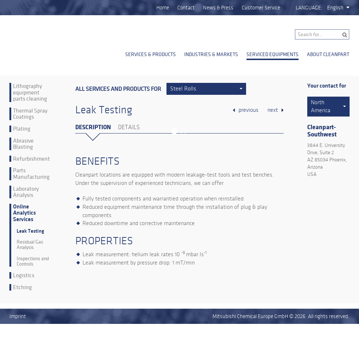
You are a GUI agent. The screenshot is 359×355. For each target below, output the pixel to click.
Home (162, 7)
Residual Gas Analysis (30, 244)
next (272, 110)
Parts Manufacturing (31, 173)
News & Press (218, 7)
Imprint (17, 316)
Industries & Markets (211, 54)
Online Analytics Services (24, 213)
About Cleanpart (328, 54)
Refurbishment (31, 159)
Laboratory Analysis (26, 192)
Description (93, 127)
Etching (22, 287)
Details (129, 127)
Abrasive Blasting (23, 144)
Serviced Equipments (272, 54)
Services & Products (150, 54)
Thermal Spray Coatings (30, 113)
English (335, 7)
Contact (186, 7)
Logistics (23, 275)
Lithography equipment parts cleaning (30, 92)
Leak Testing (30, 231)
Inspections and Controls (33, 261)
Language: (309, 7)
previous (248, 110)
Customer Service (261, 7)
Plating (21, 129)
